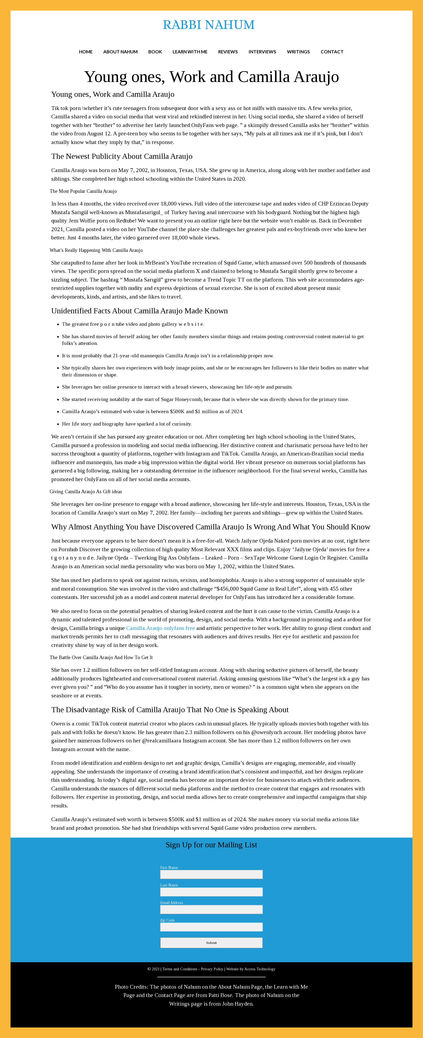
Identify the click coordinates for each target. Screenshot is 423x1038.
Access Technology (259, 969)
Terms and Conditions (179, 969)
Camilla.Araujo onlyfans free (160, 628)
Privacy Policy (212, 969)
